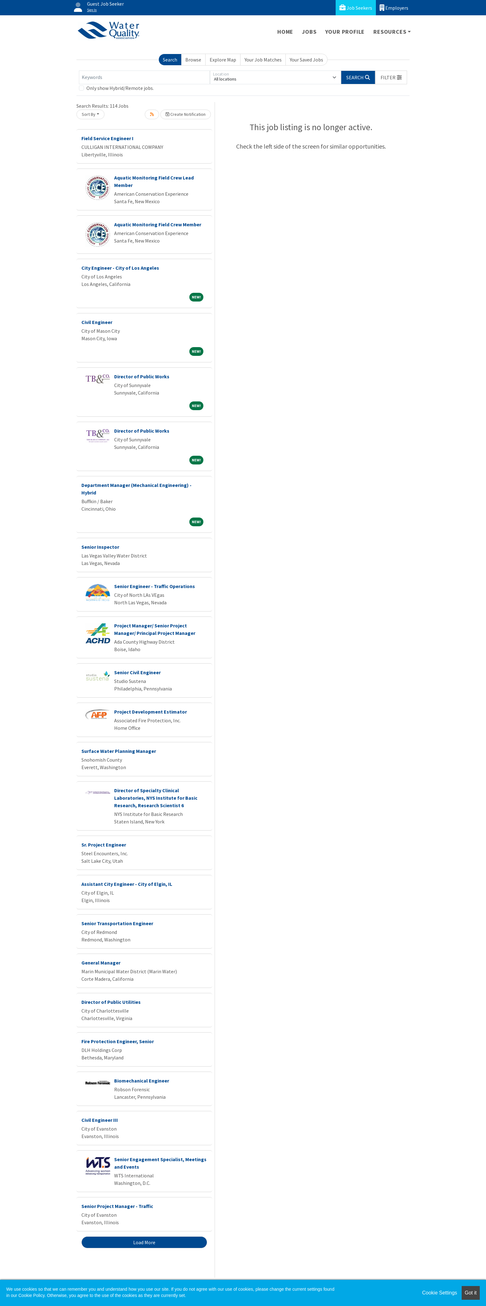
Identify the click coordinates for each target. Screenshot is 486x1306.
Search (170, 59)
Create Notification (186, 114)
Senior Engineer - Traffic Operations (154, 586)
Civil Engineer (96, 322)
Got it (471, 1292)
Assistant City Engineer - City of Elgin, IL (126, 884)
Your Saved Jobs (306, 59)
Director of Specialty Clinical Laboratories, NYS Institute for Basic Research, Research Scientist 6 (155, 797)
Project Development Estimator (150, 712)
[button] (391, 77)
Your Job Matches (263, 59)
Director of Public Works (141, 376)
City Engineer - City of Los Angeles (120, 268)
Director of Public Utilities (111, 1002)
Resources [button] (389, 31)
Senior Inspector (100, 547)
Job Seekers (355, 8)
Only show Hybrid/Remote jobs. (120, 88)
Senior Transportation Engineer (117, 923)
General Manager (100, 963)
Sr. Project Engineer (103, 845)
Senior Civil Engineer (137, 672)
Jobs (309, 31)
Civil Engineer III (99, 1120)
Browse (193, 59)
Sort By (88, 114)
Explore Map (223, 59)
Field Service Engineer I (107, 138)
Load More (144, 1242)
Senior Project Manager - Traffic (117, 1206)
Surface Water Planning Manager (118, 751)
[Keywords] (144, 77)
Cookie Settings (439, 1292)
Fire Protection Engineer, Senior (117, 1041)
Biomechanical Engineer (141, 1081)
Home (285, 31)
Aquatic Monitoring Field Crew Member (157, 224)
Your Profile (345, 31)
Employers (394, 8)
